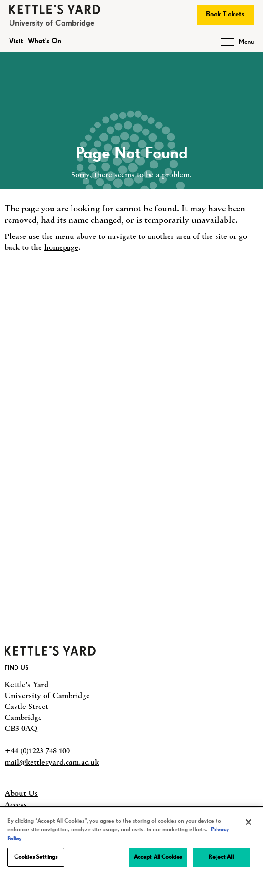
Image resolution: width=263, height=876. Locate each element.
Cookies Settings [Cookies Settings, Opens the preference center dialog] (35, 857)
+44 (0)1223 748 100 (37, 750)
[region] (131, 842)
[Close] (248, 822)
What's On (44, 41)
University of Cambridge (51, 23)
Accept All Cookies (158, 857)
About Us (21, 792)
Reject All (221, 857)
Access (16, 804)
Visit (16, 41)
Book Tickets (225, 14)
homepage (61, 247)
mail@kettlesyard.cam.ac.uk (52, 761)
